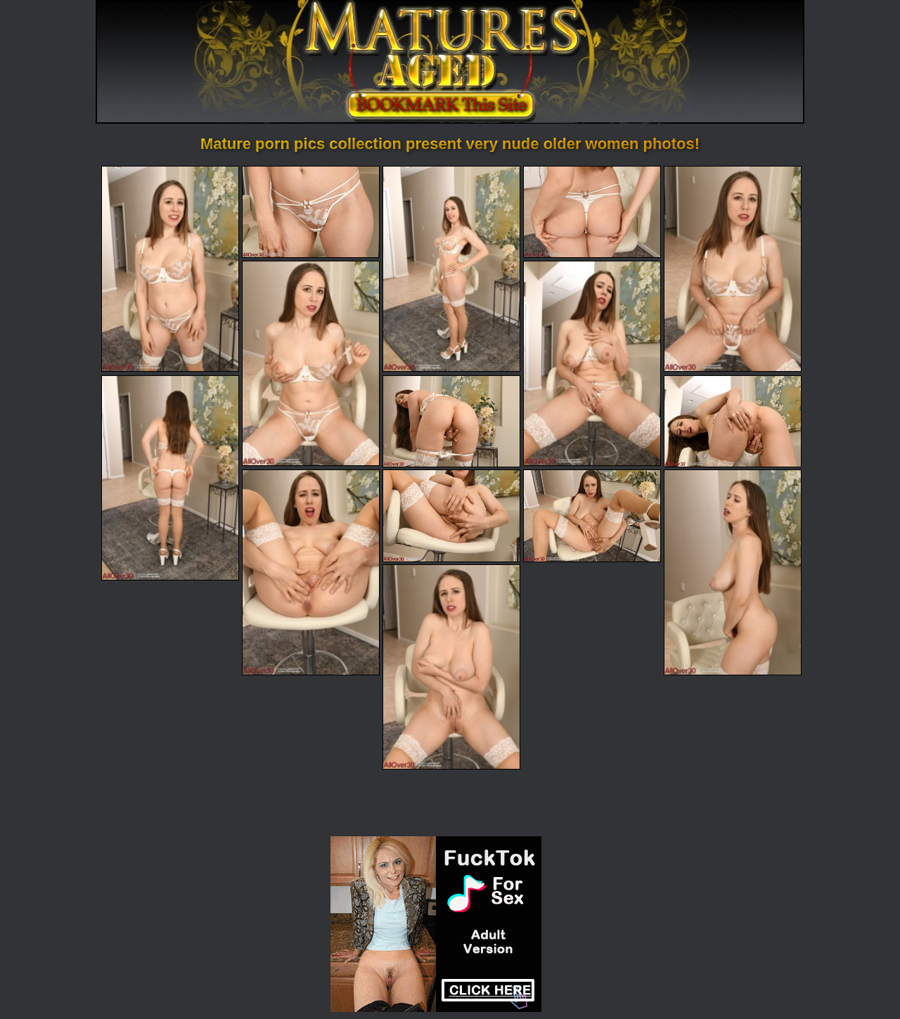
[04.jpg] (592, 212)
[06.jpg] (311, 363)
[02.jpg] (311, 212)
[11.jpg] (311, 572)
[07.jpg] (592, 363)
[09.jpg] (451, 421)
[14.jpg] (733, 572)
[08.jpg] (170, 477)
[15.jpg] (451, 667)
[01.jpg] (170, 268)
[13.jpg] (592, 515)
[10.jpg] (733, 421)
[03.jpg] (451, 268)
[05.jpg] (733, 268)
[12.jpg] (451, 515)
